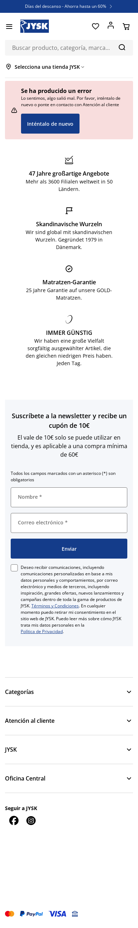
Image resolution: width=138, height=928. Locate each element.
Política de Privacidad (42, 631)
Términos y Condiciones (55, 606)
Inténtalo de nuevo (50, 123)
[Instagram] (30, 820)
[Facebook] (13, 820)
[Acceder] (111, 26)
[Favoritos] (95, 26)
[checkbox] (14, 567)
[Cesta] (126, 26)
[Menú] (9, 26)
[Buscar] (122, 47)
